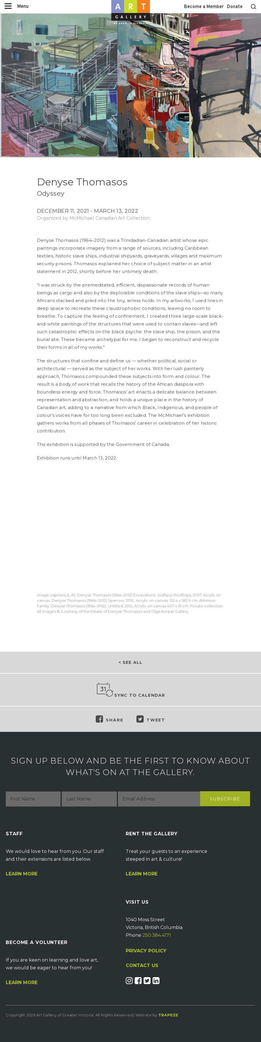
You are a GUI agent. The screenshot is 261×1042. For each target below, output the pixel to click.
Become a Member (204, 7)
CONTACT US (142, 965)
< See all (130, 662)
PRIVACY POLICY (146, 951)
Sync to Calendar (130, 690)
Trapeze (168, 1015)
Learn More (21, 874)
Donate (235, 7)
